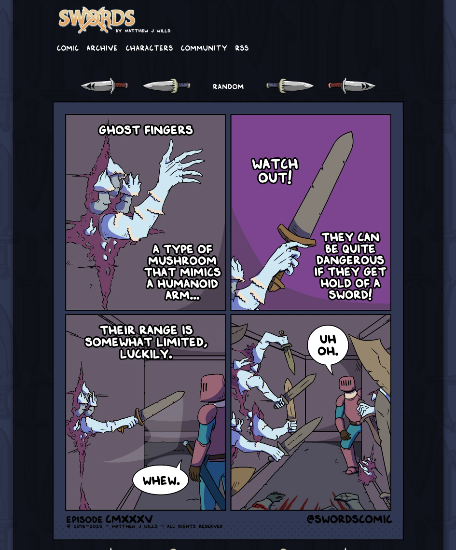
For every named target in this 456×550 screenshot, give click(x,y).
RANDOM (228, 86)
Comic (67, 47)
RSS (242, 47)
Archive (102, 47)
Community (203, 47)
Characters (149, 47)
